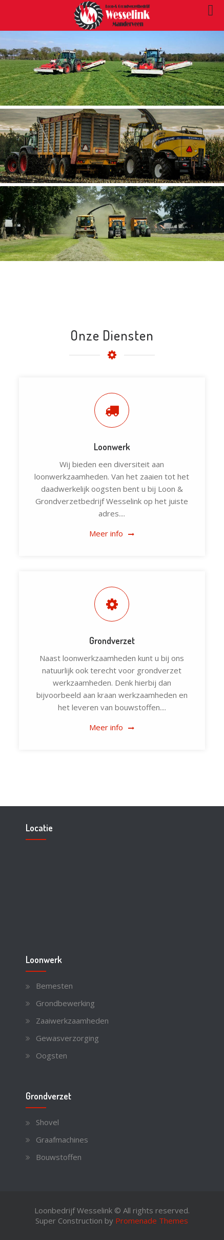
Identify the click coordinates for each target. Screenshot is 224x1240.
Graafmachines (62, 1139)
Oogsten (51, 1055)
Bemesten (54, 986)
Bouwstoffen (59, 1157)
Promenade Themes (151, 1220)
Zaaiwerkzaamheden (72, 1020)
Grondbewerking (65, 1003)
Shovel (47, 1122)
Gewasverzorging (67, 1038)
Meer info (106, 533)
